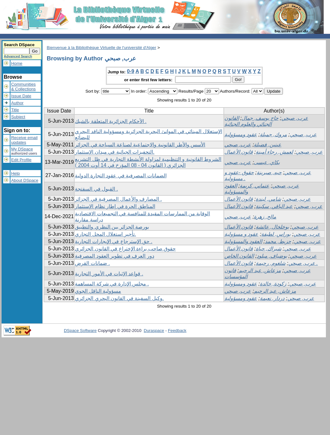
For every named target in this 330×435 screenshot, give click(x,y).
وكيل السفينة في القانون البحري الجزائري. (119, 298)
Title (15, 109)
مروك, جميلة (273, 134)
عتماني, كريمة (254, 185)
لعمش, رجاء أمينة (274, 152)
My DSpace (22, 149)
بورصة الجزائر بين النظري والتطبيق (112, 227)
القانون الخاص (239, 256)
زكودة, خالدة (273, 283)
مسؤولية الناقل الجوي (98, 291)
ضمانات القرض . (92, 263)
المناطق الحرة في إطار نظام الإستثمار (115, 206)
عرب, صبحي (294, 118)
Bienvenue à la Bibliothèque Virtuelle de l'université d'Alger (101, 47)
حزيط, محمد (278, 241)
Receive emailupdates (24, 140)
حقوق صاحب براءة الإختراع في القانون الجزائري (125, 248)
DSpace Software (80, 330)
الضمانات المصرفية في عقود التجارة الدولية (120, 175)
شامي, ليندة (268, 199)
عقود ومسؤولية (240, 134)
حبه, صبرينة (269, 172)
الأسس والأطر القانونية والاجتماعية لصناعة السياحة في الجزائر (140, 144)
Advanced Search (18, 56)
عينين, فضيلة (267, 144)
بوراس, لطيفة (275, 234)
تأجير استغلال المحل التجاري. (105, 234)
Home (16, 63)
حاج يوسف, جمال (259, 118)
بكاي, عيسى (267, 162)
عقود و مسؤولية (241, 234)
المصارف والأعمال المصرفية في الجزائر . (118, 199)
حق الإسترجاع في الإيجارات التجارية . (113, 241)
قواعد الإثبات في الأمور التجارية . (109, 273)
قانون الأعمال (238, 152)
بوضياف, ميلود (272, 256)
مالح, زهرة (265, 216)
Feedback (177, 330)
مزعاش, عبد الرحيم (260, 270)
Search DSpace (19, 44)
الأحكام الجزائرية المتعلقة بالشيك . (110, 121)
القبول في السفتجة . (96, 189)
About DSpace (24, 180)
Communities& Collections (23, 86)
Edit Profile (21, 159)
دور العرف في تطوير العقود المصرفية (114, 256)
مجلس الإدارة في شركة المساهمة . (112, 283)
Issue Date (21, 96)
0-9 (130, 71)
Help (15, 173)
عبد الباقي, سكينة (274, 206)
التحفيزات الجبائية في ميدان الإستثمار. (114, 152)
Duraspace (154, 330)
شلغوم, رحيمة (270, 263)
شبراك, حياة (268, 248)
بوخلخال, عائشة (272, 227)
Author (17, 103)
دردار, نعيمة (272, 298)
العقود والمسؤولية (243, 241)
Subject (18, 116)
